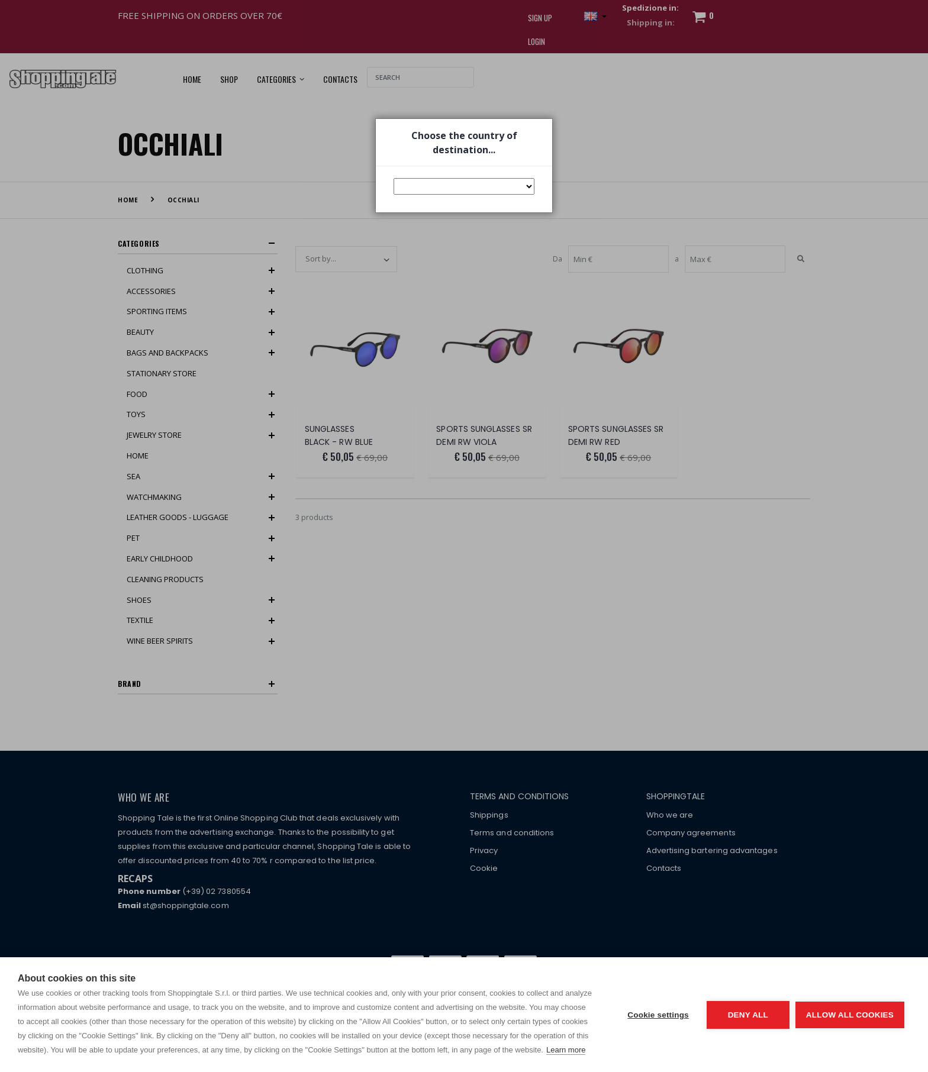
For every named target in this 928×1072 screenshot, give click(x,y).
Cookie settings (658, 1014)
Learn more (565, 1049)
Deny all (748, 1014)
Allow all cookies (850, 1014)
